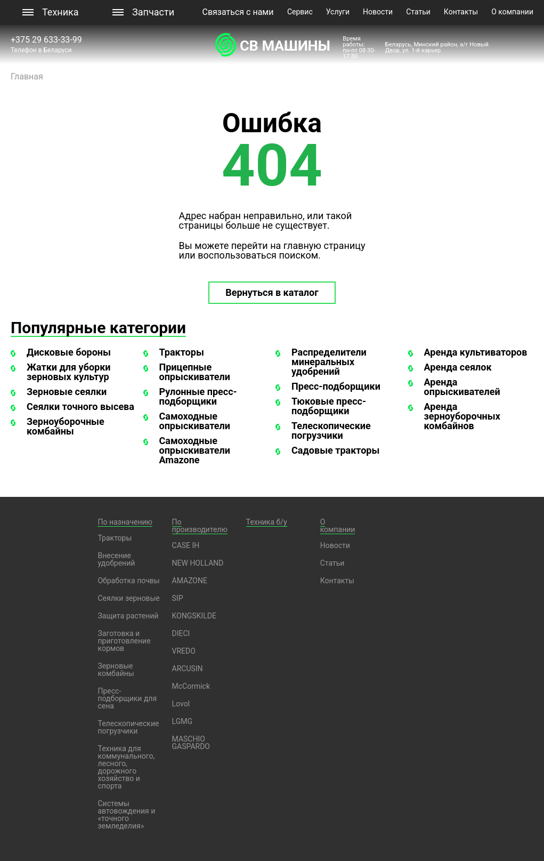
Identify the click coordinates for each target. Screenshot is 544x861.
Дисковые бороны (69, 352)
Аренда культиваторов (475, 352)
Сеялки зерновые (128, 598)
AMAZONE (189, 580)
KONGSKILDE (194, 615)
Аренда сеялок (458, 367)
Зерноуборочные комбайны (65, 426)
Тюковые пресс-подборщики (328, 406)
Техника (60, 12)
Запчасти (153, 12)
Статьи (418, 11)
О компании (512, 11)
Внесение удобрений (116, 559)
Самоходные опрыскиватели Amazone (194, 450)
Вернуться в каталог (272, 292)
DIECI (181, 633)
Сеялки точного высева (80, 406)
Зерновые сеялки (67, 391)
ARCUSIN (187, 668)
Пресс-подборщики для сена (127, 698)
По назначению (125, 522)
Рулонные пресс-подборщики (198, 396)
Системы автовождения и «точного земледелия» (126, 814)
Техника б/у (266, 522)
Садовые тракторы (335, 450)
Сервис (300, 11)
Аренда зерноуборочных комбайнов (462, 416)
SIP (177, 598)
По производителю (200, 526)
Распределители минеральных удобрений (329, 362)
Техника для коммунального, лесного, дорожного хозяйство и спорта (126, 767)
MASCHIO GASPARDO (191, 743)
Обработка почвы (128, 580)
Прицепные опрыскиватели (194, 371)
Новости (378, 11)
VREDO (184, 651)
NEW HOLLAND (198, 563)
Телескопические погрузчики (331, 430)
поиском (298, 255)
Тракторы (181, 352)
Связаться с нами (238, 12)
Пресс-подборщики (335, 386)
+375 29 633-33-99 (47, 40)
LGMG (182, 721)
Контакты (461, 11)
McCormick (191, 686)
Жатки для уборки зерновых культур (69, 371)
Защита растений (128, 615)
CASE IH (186, 545)
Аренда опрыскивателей (462, 386)
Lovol (181, 703)
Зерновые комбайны (116, 670)
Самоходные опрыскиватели (194, 421)
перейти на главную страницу (298, 245)
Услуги (338, 11)
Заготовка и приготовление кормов (124, 641)
